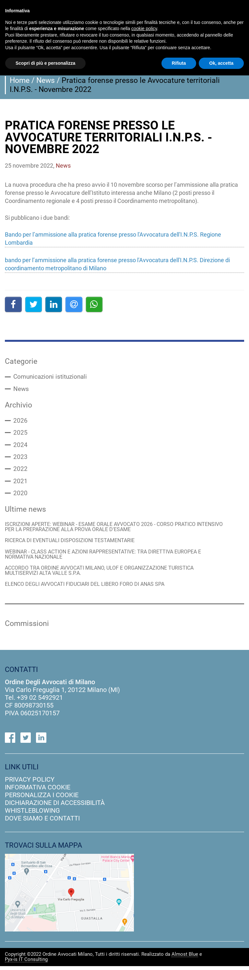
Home (20, 80)
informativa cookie (37, 791)
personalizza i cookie (41, 799)
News (45, 80)
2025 (20, 433)
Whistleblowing (32, 815)
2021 (20, 483)
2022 (20, 470)
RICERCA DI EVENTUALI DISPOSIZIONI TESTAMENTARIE (74, 543)
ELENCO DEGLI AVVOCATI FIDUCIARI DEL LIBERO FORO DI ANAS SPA (90, 588)
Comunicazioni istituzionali (52, 377)
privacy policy (29, 783)
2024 (20, 446)
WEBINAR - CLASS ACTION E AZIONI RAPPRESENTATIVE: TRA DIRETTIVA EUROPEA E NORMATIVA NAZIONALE (110, 557)
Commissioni (27, 627)
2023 (20, 458)
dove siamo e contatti (42, 822)
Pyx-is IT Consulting (26, 963)
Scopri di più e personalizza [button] (45, 63)
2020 (20, 495)
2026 (20, 421)
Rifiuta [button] (179, 63)
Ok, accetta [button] (221, 63)
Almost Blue (185, 958)
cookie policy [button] (144, 28)
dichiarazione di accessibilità (55, 807)
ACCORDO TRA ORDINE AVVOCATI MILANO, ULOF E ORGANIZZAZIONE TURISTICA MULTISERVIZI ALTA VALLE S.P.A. (106, 574)
